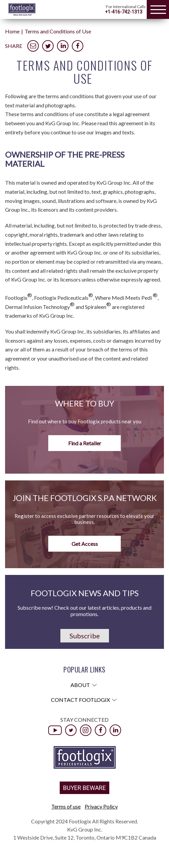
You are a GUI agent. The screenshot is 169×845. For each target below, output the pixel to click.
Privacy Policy (101, 806)
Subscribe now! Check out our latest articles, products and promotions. (84, 610)
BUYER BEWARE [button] (84, 787)
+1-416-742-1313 (123, 12)
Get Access (85, 543)
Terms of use (66, 806)
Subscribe (84, 636)
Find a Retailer (84, 443)
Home (12, 31)
